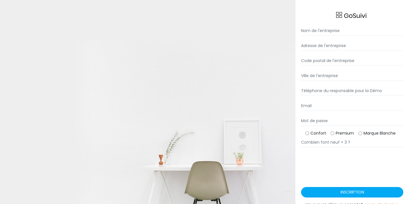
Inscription (352, 192)
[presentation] (344, 173)
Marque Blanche (380, 133)
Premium (345, 133)
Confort (318, 133)
